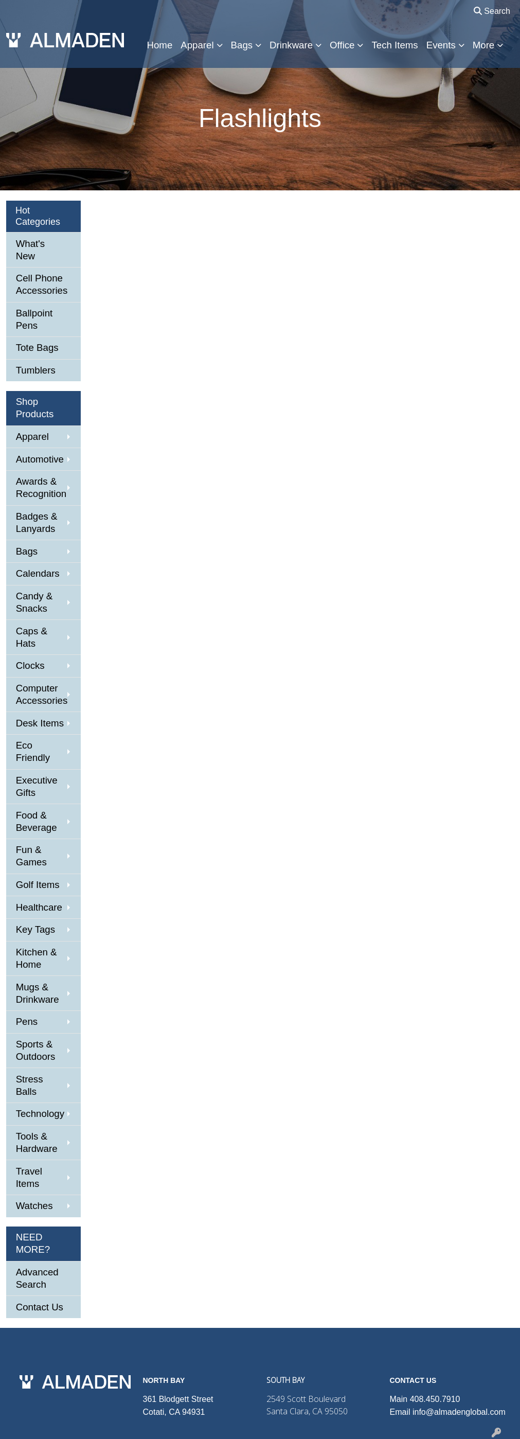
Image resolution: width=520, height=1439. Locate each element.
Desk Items (40, 723)
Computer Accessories (42, 694)
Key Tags (35, 929)
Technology (40, 1113)
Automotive (40, 459)
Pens (27, 1021)
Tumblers (36, 370)
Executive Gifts (37, 786)
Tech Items (394, 45)
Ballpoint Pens (34, 319)
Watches (34, 1205)
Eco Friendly (33, 751)
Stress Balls (29, 1085)
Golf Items (38, 884)
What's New (30, 249)
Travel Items (29, 1177)
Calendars (38, 573)
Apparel (197, 45)
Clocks (30, 665)
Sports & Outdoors (36, 1050)
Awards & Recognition (41, 487)
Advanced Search (37, 1278)
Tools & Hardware (37, 1142)
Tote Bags (37, 347)
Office (342, 45)
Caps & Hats (31, 637)
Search (492, 11)
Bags (242, 45)
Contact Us (39, 1307)
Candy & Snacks (34, 602)
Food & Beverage (36, 821)
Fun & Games (31, 855)
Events (441, 45)
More (484, 45)
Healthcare (39, 907)
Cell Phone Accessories (42, 284)
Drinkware (291, 45)
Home (160, 45)
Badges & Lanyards (37, 522)
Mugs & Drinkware (37, 993)
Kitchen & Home (36, 958)
